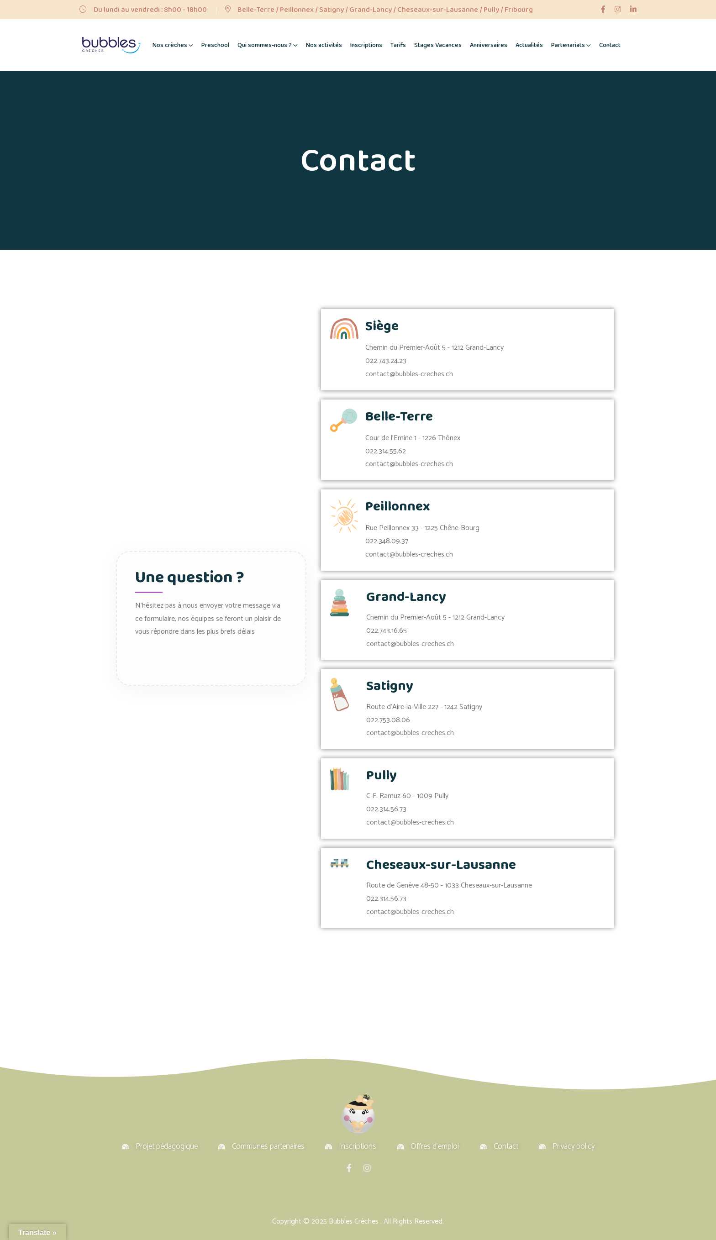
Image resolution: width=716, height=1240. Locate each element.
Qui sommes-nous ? (264, 45)
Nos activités (324, 45)
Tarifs (398, 45)
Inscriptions (366, 45)
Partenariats (568, 45)
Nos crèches (170, 45)
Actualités (529, 45)
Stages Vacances (438, 45)
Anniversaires (488, 45)
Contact (610, 45)
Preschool (215, 45)
